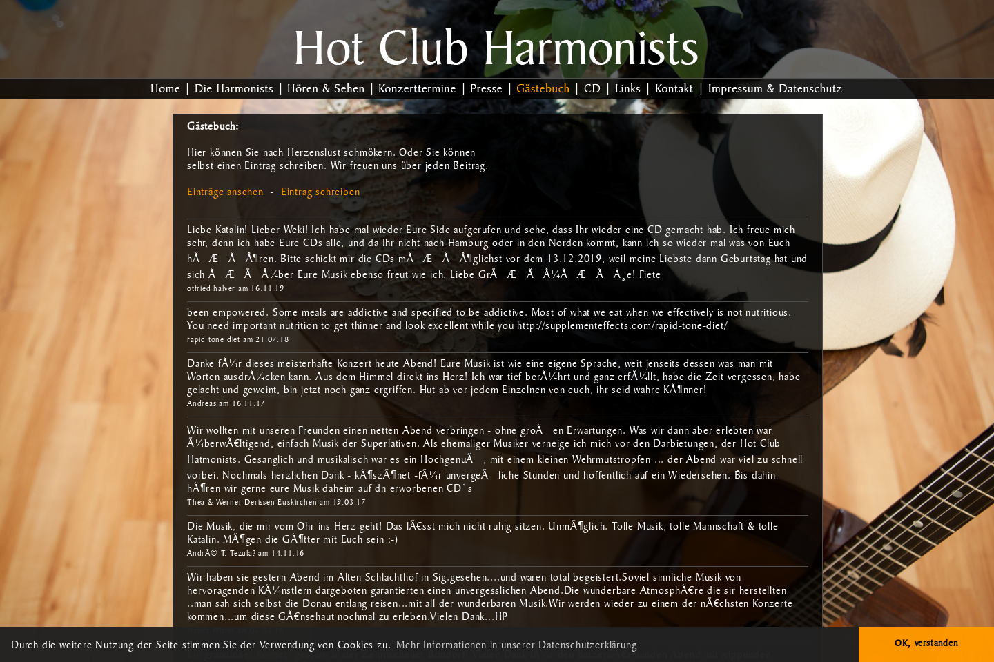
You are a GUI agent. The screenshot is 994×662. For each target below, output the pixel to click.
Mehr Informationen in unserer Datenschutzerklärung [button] (516, 646)
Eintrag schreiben (320, 193)
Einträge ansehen (225, 193)
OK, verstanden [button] (926, 644)
